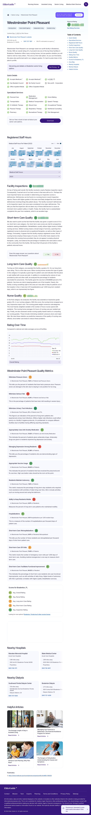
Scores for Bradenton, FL (76, 59)
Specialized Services (75, 40)
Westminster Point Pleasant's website (19, 37)
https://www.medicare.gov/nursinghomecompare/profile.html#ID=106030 (30, 775)
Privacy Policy (65, 794)
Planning (37, 794)
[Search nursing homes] (86, 4)
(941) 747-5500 (13, 695)
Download (78, 15)
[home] (9, 4)
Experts (29, 794)
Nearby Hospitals (74, 64)
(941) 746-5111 (13, 668)
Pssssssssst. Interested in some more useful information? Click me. (75, 809)
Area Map (72, 62)
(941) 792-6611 (46, 668)
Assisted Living (46, 4)
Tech (22, 794)
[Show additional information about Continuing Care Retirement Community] (54, 79)
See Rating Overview (73, 28)
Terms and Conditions (50, 794)
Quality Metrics (73, 57)
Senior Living (59, 4)
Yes (47, 254)
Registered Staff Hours (75, 43)
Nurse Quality (73, 52)
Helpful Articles (73, 69)
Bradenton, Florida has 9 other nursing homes (37, 614)
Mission (15, 794)
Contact (7, 794)
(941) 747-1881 (28, 41)
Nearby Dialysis (73, 67)
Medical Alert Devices (73, 4)
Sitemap (75, 794)
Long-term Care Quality (76, 50)
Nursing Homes (33, 4)
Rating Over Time (74, 54)
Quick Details (73, 38)
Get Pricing (54, 67)
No (56, 254)
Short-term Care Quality (76, 47)
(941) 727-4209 (46, 695)
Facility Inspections (74, 45)
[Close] (87, 809)
